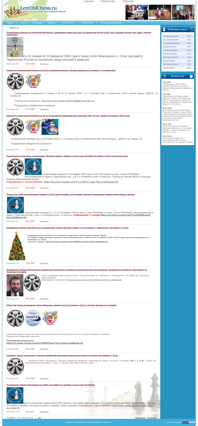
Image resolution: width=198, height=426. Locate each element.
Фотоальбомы (87, 23)
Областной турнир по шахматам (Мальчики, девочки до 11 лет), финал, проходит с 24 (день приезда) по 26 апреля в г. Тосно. (177, 129)
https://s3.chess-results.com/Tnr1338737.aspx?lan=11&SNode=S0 (81, 182)
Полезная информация (110, 23)
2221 (189, 61)
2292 (189, 50)
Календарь (37, 23)
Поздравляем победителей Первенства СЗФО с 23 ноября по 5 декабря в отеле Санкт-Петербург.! (51, 385)
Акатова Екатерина (170, 50)
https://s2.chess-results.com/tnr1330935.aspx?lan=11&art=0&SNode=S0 (76, 242)
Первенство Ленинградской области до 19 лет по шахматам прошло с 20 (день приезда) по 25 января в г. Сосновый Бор (61, 70)
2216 (189, 64)
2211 (189, 68)
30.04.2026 (167, 108)
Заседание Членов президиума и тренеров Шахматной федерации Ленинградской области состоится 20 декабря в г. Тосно (62, 355)
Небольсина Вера (170, 54)
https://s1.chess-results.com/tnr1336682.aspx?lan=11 (68, 101)
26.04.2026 (167, 136)
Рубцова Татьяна (169, 47)
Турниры (51, 23)
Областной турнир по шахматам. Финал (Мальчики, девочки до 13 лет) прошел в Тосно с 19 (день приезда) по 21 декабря (61, 305)
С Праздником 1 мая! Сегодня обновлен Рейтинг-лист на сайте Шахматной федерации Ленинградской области (177, 87)
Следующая (152, 418)
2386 (189, 40)
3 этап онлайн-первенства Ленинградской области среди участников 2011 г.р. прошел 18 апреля (177, 140)
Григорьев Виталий (170, 36)
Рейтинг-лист (68, 23)
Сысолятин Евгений (171, 40)
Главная (10, 23)
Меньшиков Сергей (170, 57)
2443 (189, 36)
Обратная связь (108, 1)
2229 (189, 57)
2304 (189, 47)
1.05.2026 (166, 82)
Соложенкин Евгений (171, 43)
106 (39, 418)
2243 (189, 54)
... (35, 418)
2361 (189, 43)
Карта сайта (129, 1)
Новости (23, 23)
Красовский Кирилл (170, 64)
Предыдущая (140, 418)
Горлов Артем (168, 68)
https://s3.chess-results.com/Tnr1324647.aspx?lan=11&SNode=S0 (95, 280)
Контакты (90, 1)
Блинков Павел (169, 61)
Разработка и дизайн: (174, 422)
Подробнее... (44, 64)
